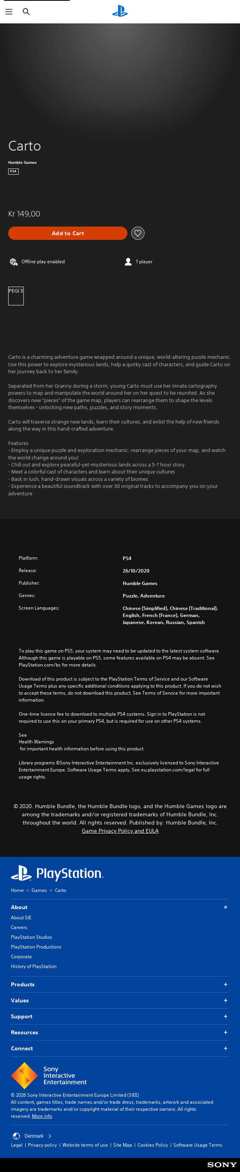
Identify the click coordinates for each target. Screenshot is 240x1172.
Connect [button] (120, 1048)
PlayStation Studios (31, 937)
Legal (17, 1145)
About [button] (120, 907)
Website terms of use (85, 1145)
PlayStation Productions (36, 946)
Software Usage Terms (197, 1145)
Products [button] (120, 984)
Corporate (21, 956)
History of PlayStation (33, 966)
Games (39, 890)
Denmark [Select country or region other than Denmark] (32, 1136)
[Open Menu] (9, 11)
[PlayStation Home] (120, 11)
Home (17, 890)
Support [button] (120, 1016)
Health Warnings (36, 742)
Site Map (122, 1145)
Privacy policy (42, 1145)
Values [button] (120, 1000)
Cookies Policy (153, 1145)
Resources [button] (120, 1032)
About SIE (21, 917)
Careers (19, 927)
